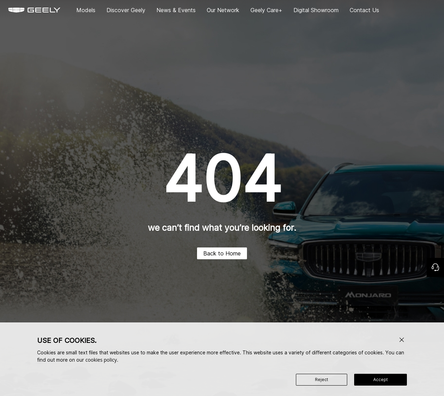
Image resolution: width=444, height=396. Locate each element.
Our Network (223, 10)
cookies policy (101, 359)
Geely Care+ (266, 10)
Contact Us (364, 10)
